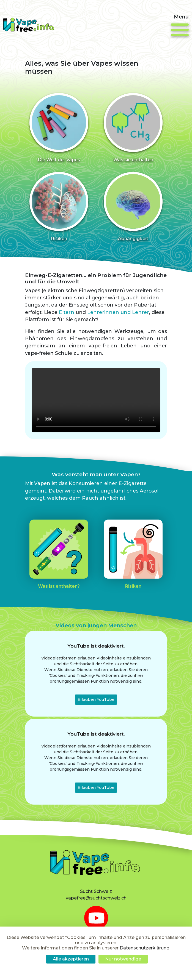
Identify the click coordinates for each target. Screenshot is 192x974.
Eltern (66, 326)
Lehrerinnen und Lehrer (118, 326)
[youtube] (96, 917)
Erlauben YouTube (96, 726)
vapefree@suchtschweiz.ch (96, 898)
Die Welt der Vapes (59, 159)
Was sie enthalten (133, 159)
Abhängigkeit (133, 265)
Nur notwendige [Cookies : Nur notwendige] (123, 959)
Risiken (59, 265)
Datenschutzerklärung (144, 948)
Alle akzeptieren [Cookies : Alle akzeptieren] (71, 959)
